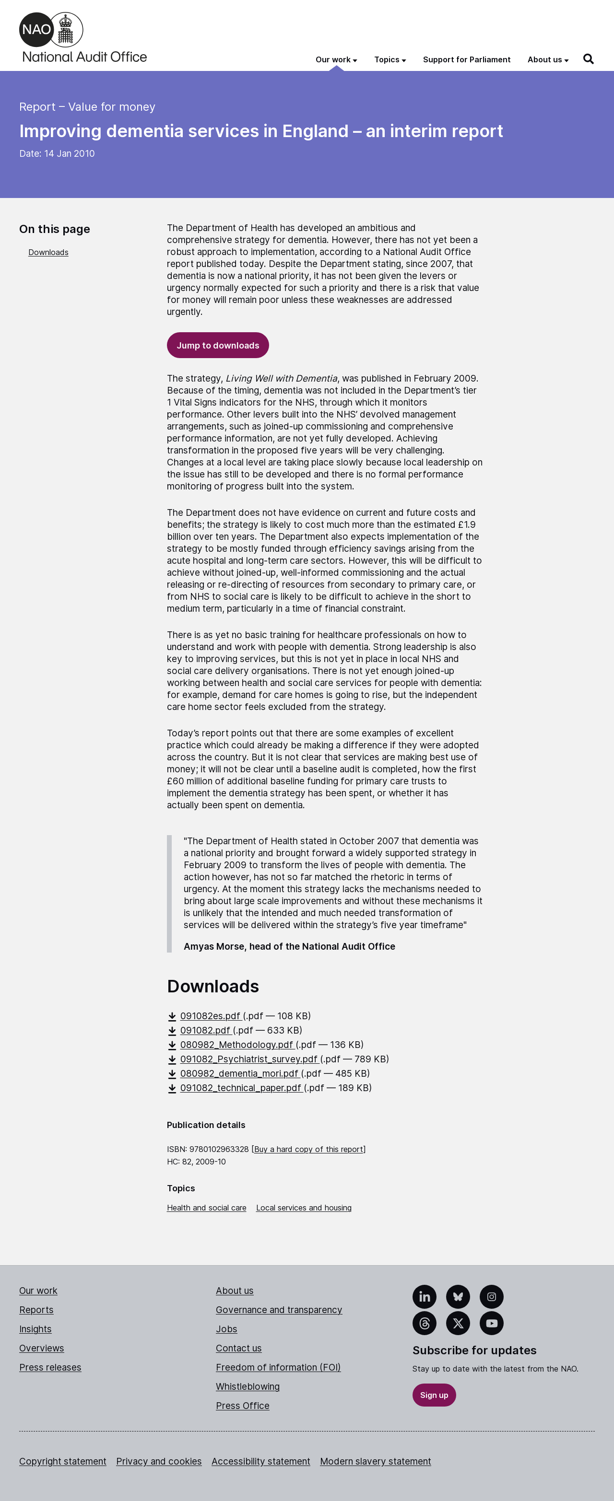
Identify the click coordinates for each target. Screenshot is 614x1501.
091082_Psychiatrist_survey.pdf (243, 1059)
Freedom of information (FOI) (278, 1367)
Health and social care (207, 1207)
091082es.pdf (205, 1016)
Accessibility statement (261, 1461)
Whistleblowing (248, 1386)
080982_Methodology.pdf (231, 1044)
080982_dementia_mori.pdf (234, 1073)
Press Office (243, 1405)
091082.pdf (200, 1030)
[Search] (589, 59)
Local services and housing (304, 1207)
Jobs (226, 1329)
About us (235, 1290)
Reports (36, 1309)
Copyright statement (62, 1461)
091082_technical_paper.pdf (235, 1088)
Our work (38, 1290)
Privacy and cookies (159, 1461)
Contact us (239, 1348)
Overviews (41, 1348)
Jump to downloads (218, 345)
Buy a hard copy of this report (308, 1149)
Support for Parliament (467, 59)
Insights (35, 1329)
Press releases (50, 1367)
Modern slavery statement (375, 1461)
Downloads (48, 252)
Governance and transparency (279, 1309)
